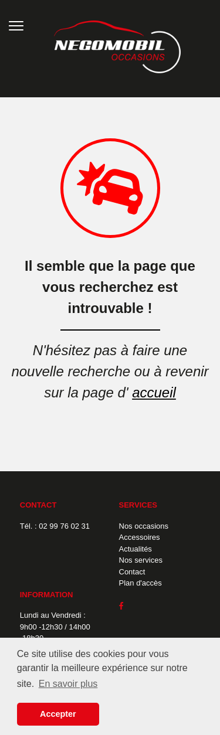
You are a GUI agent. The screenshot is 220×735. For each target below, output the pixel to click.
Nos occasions (144, 526)
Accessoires (139, 537)
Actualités (135, 549)
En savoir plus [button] (68, 684)
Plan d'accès (140, 583)
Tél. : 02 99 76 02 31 (55, 526)
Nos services (141, 560)
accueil (154, 392)
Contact (132, 571)
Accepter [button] (58, 714)
